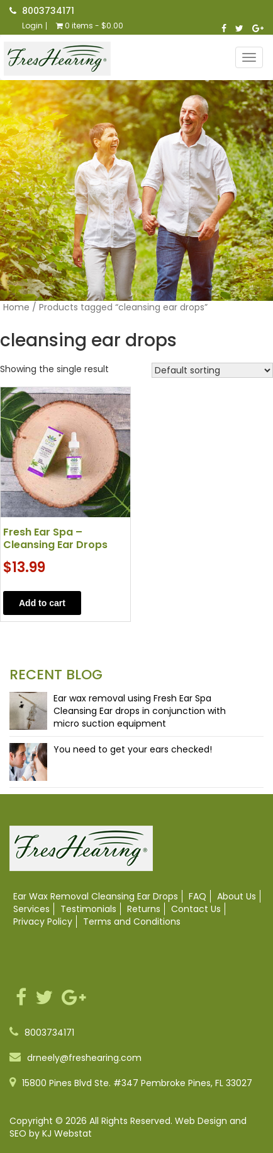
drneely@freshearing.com (84, 1057)
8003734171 (48, 10)
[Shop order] (212, 370)
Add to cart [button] (42, 603)
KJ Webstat (67, 1133)
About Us (236, 896)
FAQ (197, 896)
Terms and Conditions (132, 921)
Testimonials (88, 909)
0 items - (89, 26)
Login (32, 26)
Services (31, 909)
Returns (143, 909)
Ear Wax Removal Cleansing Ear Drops (95, 896)
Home (16, 307)
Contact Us (196, 909)
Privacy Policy (42, 921)
